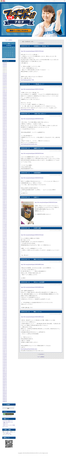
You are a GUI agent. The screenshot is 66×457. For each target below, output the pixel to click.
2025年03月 (5, 84)
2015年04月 (5, 269)
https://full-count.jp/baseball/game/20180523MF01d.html (32, 316)
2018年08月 (5, 207)
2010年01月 (5, 367)
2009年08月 (5, 375)
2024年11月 (5, 90)
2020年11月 (5, 165)
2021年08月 (5, 151)
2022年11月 (5, 128)
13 (10, 52)
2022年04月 (5, 139)
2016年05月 (5, 249)
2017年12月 (5, 219)
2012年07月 (5, 320)
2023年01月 (5, 125)
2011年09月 (5, 336)
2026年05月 (5, 63)
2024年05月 (5, 100)
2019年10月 (5, 185)
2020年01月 (5, 180)
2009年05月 (5, 379)
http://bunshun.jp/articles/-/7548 (27, 80)
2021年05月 (5, 156)
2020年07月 (5, 171)
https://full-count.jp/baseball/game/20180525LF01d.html (32, 234)
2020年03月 (5, 177)
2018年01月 (5, 218)
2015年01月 (5, 274)
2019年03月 (5, 196)
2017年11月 (5, 221)
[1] (39, 42)
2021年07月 (5, 153)
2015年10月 (5, 260)
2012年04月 (5, 325)
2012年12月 (5, 312)
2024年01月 (5, 106)
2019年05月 (5, 193)
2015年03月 (5, 271)
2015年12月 (5, 257)
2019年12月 (5, 182)
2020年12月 (5, 163)
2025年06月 (5, 80)
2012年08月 (5, 319)
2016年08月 (5, 244)
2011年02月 (5, 347)
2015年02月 (5, 272)
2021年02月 (5, 160)
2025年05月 (5, 81)
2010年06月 (5, 359)
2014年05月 (5, 286)
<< (38, 42)
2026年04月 (5, 64)
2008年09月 (5, 392)
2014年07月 (5, 283)
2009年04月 (5, 381)
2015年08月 (5, 263)
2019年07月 (5, 190)
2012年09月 (5, 317)
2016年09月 (5, 243)
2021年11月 (5, 146)
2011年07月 (5, 339)
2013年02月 (5, 309)
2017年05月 (5, 230)
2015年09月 (5, 261)
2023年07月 (5, 115)
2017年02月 (5, 235)
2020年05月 (5, 174)
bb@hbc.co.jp (8, 433)
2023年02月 (5, 123)
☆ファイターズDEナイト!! (8, 420)
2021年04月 (5, 157)
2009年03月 (5, 382)
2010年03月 (5, 364)
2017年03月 (5, 233)
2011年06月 (5, 340)
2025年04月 (5, 83)
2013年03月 (5, 308)
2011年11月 (5, 333)
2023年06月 (5, 117)
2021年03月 (5, 159)
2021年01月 (5, 162)
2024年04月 (5, 101)
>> (44, 42)
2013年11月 (5, 295)
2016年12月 (5, 238)
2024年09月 (5, 94)
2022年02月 (5, 142)
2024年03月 (5, 103)
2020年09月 (5, 168)
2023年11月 (5, 109)
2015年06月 (5, 266)
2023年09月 (5, 112)
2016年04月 (5, 250)
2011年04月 (5, 343)
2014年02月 (5, 291)
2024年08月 (5, 95)
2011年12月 (5, 331)
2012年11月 (5, 314)
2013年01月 (5, 311)
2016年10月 (5, 241)
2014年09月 (5, 280)
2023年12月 (5, 108)
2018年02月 (5, 216)
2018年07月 (5, 208)
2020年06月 (5, 173)
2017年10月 (5, 222)
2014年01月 (5, 292)
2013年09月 (5, 298)
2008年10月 (5, 390)
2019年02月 (5, 198)
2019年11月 (5, 184)
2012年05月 (5, 323)
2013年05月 (5, 305)
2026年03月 (5, 66)
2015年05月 (5, 267)
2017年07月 (5, 227)
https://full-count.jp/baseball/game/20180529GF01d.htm (32, 177)
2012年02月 (5, 328)
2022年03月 (5, 140)
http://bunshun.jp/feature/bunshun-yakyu (29, 144)
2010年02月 (5, 365)
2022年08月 (5, 132)
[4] (43, 42)
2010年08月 (5, 356)
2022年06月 (5, 135)
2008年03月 (5, 401)
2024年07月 (5, 97)
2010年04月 (5, 362)
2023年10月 (5, 111)
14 (12, 52)
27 (10, 55)
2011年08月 (5, 337)
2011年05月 (5, 342)
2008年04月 (5, 399)
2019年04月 (5, 194)
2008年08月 (5, 393)
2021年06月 (5, 154)
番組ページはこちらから (19, 31)
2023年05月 (5, 118)
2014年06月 (5, 284)
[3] (41, 42)
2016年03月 (5, 252)
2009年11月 (5, 370)
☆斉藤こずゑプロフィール (8, 422)
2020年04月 (5, 176)
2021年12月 (5, 145)
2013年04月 (5, 306)
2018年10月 (5, 204)
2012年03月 (5, 326)
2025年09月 (5, 75)
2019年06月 (5, 191)
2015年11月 (5, 258)
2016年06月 (5, 247)
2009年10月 (5, 371)
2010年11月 (5, 351)
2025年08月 (5, 76)
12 (8, 52)
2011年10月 (5, 334)
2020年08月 (5, 170)
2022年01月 (5, 143)
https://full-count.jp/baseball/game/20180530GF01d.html (32, 118)
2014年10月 (5, 278)
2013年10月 (5, 297)
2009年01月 (5, 385)
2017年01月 (5, 236)
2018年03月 (5, 215)
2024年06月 (5, 98)
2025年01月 (5, 87)
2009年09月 (5, 373)
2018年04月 (5, 213)
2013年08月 (5, 300)
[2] (40, 42)
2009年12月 (5, 368)
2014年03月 (5, 289)
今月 (9, 43)
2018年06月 (5, 210)
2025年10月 (5, 73)
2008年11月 (5, 388)
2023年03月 (5, 121)
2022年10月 (5, 129)
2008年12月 (5, 387)
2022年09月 (5, 131)
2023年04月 (5, 120)
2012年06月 (5, 322)
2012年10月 (5, 316)
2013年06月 (5, 303)
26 (8, 55)
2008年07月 (5, 395)
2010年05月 (5, 361)
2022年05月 (5, 137)
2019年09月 (5, 187)
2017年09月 (5, 224)
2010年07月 (5, 357)
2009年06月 (5, 378)
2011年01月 (5, 348)
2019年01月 (5, 199)
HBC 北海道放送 (3, 1)
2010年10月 (5, 353)
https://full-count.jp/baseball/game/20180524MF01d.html (32, 264)
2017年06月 (5, 229)
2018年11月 (5, 202)
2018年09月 (5, 205)
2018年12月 (5, 201)
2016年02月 (5, 253)
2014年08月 (5, 281)
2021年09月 (5, 149)
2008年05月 (5, 398)
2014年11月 (5, 277)
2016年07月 (5, 246)
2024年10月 (5, 92)
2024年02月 (5, 104)
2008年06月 (5, 396)
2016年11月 (5, 239)
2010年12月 (5, 350)
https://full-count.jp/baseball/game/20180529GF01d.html (46, 202)
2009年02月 (5, 384)
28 (12, 55)
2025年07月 (5, 78)
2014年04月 (5, 288)
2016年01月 (5, 255)
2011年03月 (5, 345)
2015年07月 (5, 264)
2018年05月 (5, 212)
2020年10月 (5, 167)
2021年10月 (5, 148)
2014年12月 (5, 275)
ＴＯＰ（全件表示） (9, 40)
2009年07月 (5, 376)
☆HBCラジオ (5, 423)
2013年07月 (5, 302)
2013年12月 (5, 294)
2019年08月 (5, 188)
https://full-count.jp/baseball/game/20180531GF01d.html (32, 51)
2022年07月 (5, 134)
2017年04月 (5, 232)
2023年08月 (5, 114)
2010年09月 (5, 354)
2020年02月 (5, 179)
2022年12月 (5, 126)
